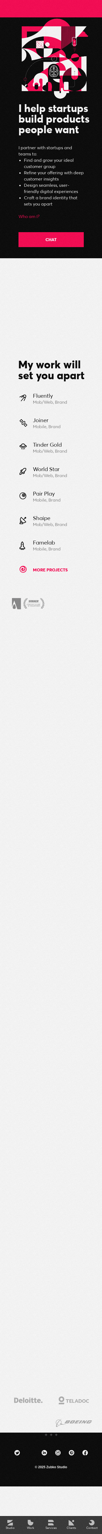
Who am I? (28, 216)
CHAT (51, 239)
